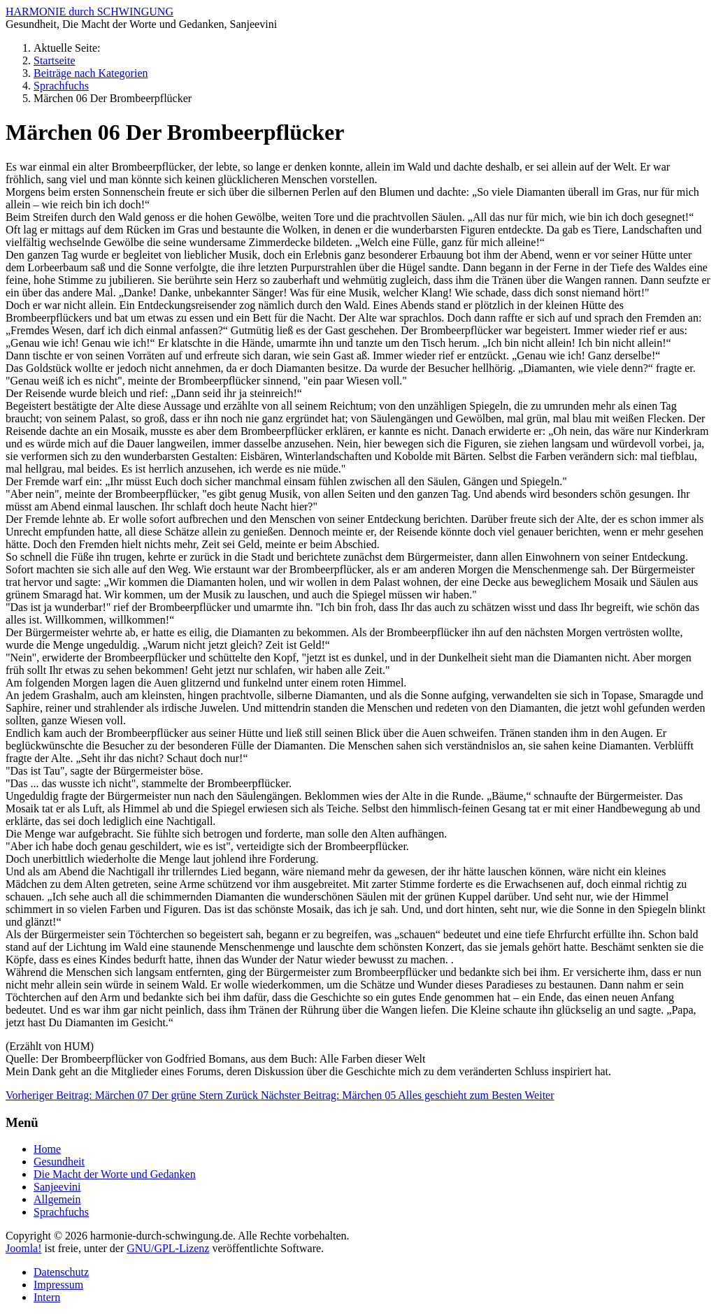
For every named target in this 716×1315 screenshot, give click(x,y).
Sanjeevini (57, 1187)
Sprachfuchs (61, 1212)
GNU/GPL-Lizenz (168, 1248)
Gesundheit (59, 1161)
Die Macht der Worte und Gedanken (115, 1174)
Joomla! (24, 1248)
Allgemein (57, 1199)
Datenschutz (61, 1272)
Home (47, 1149)
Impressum (58, 1285)
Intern (47, 1297)
